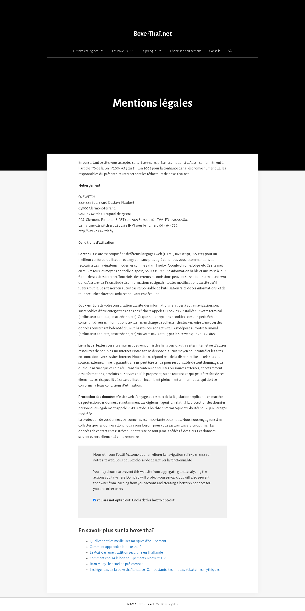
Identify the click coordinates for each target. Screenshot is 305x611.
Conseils (214, 51)
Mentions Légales (167, 604)
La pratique (154, 51)
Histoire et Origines (90, 51)
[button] (230, 50)
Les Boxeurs (124, 51)
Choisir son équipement (185, 51)
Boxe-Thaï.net (152, 33)
